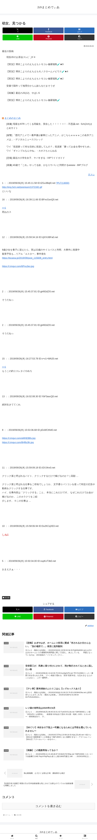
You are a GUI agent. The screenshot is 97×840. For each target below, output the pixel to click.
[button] (79, 37)
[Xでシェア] (18, 30)
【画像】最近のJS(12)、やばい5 (23, 93)
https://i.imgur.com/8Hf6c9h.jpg (18, 442)
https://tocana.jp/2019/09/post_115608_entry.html (27, 258)
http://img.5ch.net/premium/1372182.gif (22, 187)
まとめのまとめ (12, 118)
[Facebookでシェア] (48, 30)
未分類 (6, 598)
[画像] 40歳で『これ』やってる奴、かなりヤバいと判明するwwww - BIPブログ (47, 165)
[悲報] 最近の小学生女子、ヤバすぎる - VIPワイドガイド (35, 158)
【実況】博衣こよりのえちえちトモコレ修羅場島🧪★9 (35, 64)
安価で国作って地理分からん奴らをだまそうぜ (30, 86)
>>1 (4, 208)
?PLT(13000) (62, 183)
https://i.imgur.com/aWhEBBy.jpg (18, 438)
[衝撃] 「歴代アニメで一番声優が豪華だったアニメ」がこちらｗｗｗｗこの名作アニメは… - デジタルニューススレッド (50, 137)
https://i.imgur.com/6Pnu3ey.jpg (18, 266)
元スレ (91, 174)
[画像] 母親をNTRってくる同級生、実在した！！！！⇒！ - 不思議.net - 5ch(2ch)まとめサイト (49, 126)
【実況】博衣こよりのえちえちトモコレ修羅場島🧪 (33, 100)
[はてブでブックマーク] (79, 30)
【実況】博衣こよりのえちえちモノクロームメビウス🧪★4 (37, 71)
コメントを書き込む (48, 806)
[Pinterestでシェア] (48, 37)
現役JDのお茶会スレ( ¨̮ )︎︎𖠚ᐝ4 (20, 57)
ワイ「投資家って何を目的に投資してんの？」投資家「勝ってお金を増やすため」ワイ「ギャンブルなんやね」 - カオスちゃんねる (49, 148)
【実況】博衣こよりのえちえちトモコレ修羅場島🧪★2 (35, 78)
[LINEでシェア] (18, 37)
